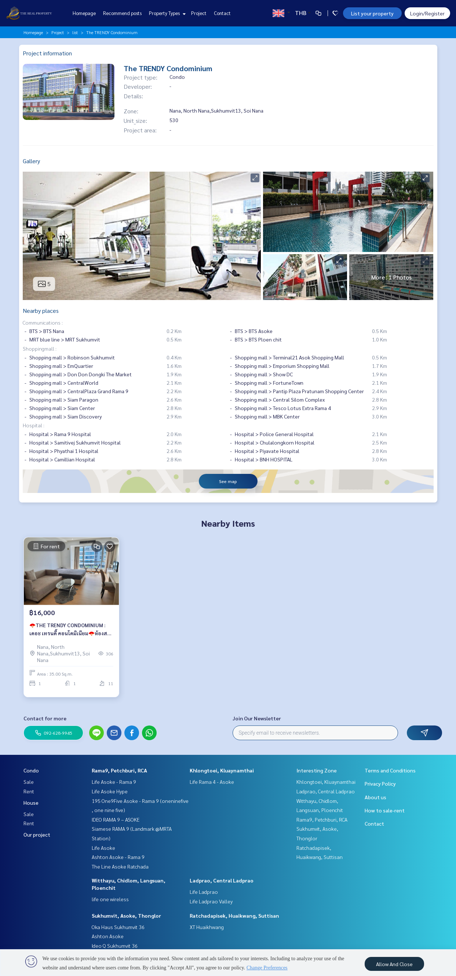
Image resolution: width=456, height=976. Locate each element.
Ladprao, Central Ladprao (221, 880)
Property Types (166, 13)
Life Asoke (103, 847)
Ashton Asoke (108, 936)
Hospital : (33, 425)
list (75, 32)
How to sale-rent (385, 810)
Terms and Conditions (390, 770)
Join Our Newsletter (257, 718)
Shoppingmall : (39, 348)
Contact (222, 13)
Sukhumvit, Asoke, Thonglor (126, 915)
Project (199, 13)
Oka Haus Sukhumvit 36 (118, 927)
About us (375, 797)
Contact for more (44, 718)
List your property (372, 13)
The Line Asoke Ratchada (120, 866)
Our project (36, 834)
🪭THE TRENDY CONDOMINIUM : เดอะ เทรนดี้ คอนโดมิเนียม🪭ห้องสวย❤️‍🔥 (71, 633)
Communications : (43, 322)
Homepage (84, 13)
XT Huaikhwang (207, 927)
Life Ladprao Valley (211, 901)
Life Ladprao (204, 891)
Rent (28, 791)
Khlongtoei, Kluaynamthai (222, 770)
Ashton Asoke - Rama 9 (118, 856)
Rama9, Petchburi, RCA (119, 770)
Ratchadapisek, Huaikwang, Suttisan (234, 915)
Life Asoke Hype (110, 791)
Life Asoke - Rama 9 (114, 781)
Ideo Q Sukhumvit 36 (115, 945)
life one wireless (110, 899)
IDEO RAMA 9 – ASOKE (115, 819)
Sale (28, 781)
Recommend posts (122, 13)
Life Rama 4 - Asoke (212, 781)
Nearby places (41, 310)
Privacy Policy (380, 783)
